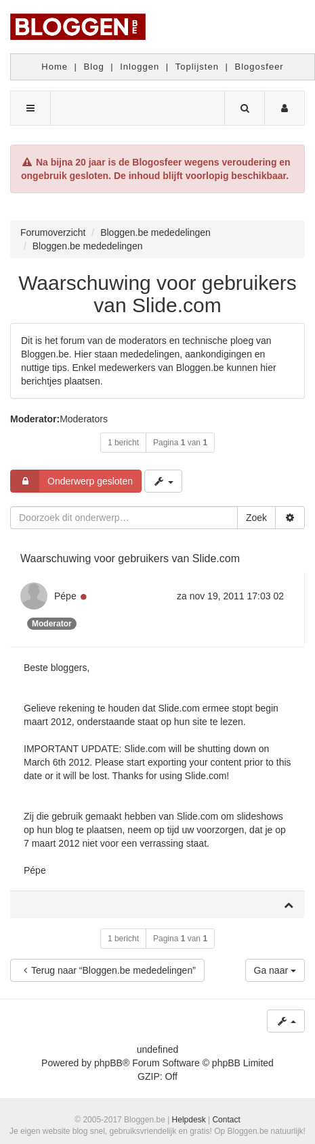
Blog (94, 66)
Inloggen (139, 66)
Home (54, 66)
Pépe (65, 596)
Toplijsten (197, 66)
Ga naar (275, 970)
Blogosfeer (259, 66)
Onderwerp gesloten (72, 481)
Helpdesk (189, 1119)
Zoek (256, 517)
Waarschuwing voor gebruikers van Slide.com (157, 294)
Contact (226, 1119)
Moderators (84, 419)
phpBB (108, 1063)
